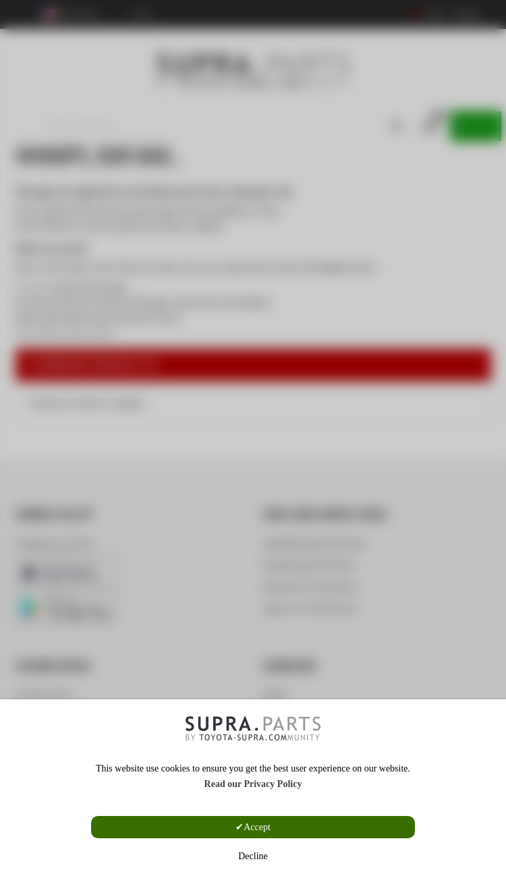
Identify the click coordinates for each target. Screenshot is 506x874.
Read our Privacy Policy (253, 784)
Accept (257, 827)
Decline (253, 856)
